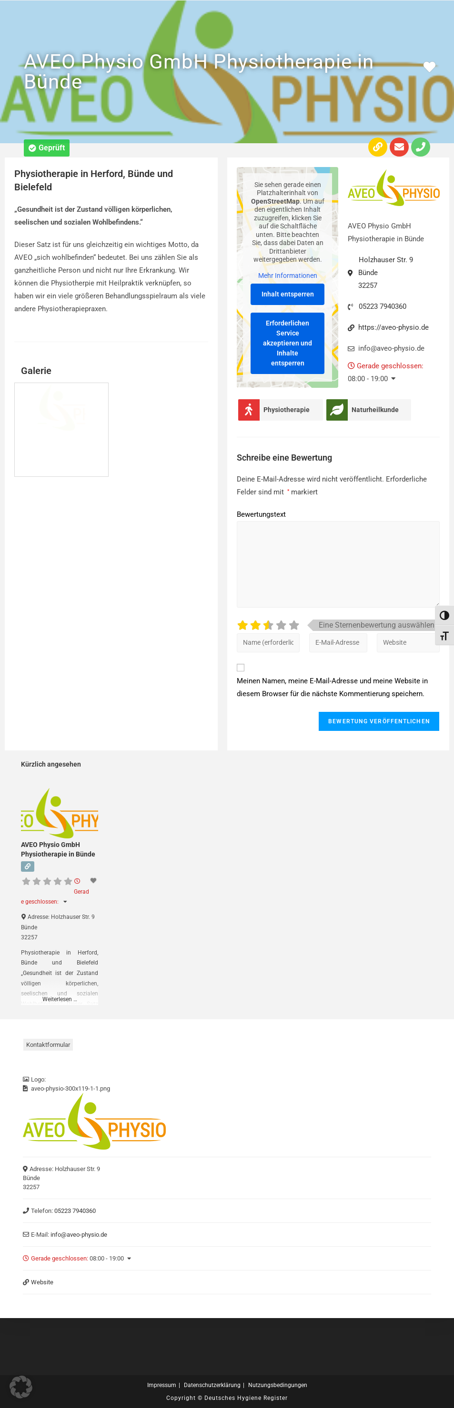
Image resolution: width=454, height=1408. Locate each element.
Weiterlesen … (59, 999)
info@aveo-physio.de (78, 1234)
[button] (47, 148)
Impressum (161, 1385)
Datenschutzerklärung (212, 1385)
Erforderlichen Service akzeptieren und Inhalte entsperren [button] (287, 343)
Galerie (36, 370)
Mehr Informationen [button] (287, 275)
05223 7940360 (382, 306)
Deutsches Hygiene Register (246, 1398)
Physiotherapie (286, 410)
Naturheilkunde (375, 410)
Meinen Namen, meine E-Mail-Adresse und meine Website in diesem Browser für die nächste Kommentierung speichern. (332, 687)
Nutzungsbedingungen (277, 1385)
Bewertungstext (261, 514)
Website (42, 1282)
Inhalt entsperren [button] (287, 294)
